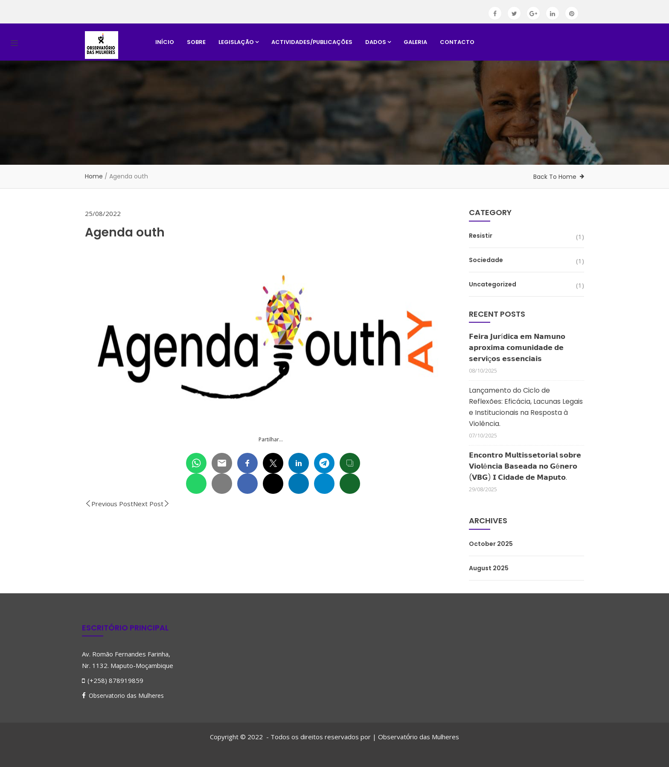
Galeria (415, 42)
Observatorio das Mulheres (126, 695)
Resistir (480, 235)
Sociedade (486, 260)
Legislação (238, 42)
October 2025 (491, 544)
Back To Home (554, 176)
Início (164, 42)
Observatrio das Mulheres (418, 736)
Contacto (457, 42)
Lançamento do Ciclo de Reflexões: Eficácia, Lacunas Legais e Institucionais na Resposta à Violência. (526, 407)
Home (94, 176)
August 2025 (489, 568)
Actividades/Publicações (311, 42)
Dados (378, 42)
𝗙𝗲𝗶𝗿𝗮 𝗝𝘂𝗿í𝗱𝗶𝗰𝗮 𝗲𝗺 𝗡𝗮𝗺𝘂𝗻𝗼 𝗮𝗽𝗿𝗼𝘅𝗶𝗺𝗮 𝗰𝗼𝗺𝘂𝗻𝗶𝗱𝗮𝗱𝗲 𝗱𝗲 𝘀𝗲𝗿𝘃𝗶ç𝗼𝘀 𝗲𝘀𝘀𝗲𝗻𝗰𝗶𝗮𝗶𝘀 (517, 348)
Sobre (196, 42)
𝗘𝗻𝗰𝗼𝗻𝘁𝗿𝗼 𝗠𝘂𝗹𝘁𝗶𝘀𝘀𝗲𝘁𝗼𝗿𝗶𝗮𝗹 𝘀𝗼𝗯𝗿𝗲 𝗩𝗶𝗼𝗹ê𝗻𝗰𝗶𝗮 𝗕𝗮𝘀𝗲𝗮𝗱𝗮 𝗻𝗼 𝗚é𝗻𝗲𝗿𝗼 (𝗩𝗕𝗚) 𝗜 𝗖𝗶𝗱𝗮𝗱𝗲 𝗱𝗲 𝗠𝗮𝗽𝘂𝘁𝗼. (525, 466)
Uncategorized (492, 284)
